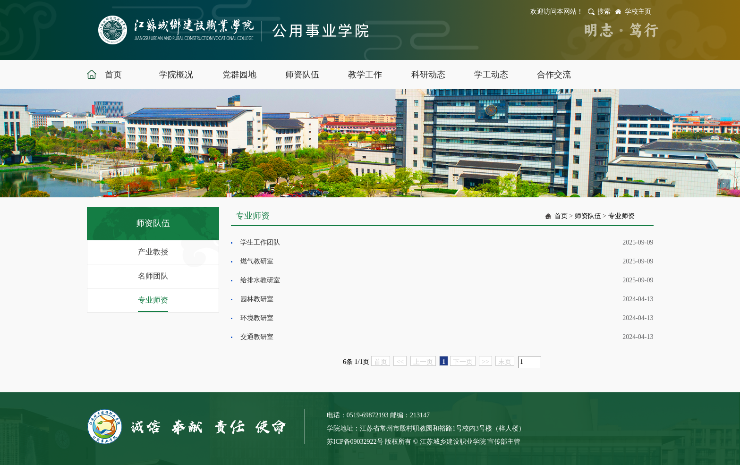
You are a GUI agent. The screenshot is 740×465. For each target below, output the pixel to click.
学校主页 (638, 11)
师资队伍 (588, 216)
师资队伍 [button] (302, 74)
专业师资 (153, 300)
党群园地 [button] (239, 74)
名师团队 (153, 276)
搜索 (604, 11)
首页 (561, 216)
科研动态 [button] (428, 74)
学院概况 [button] (176, 74)
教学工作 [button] (365, 74)
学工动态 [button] (491, 74)
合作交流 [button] (554, 74)
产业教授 (153, 252)
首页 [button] (113, 74)
